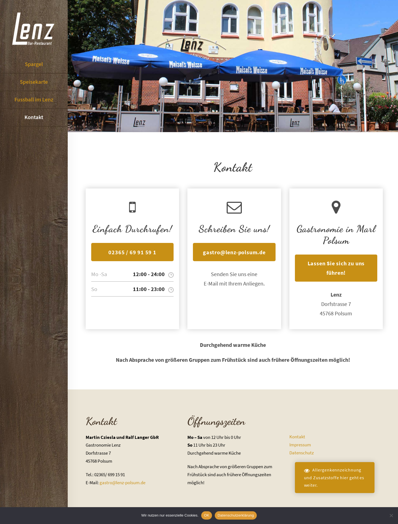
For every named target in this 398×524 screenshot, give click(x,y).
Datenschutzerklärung (236, 515)
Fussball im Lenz (33, 100)
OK (206, 515)
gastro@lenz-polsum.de (122, 483)
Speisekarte (34, 82)
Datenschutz (301, 453)
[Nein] (391, 515)
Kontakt (33, 117)
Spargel (34, 64)
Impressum (300, 445)
